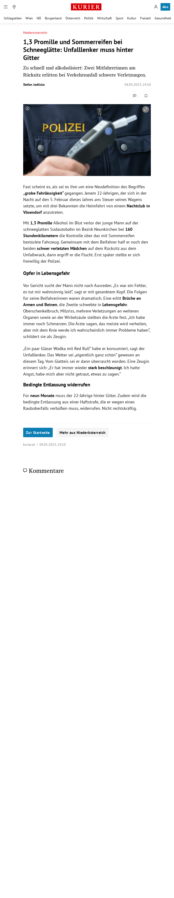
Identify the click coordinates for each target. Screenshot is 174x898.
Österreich (72, 18)
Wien (29, 18)
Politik (88, 18)
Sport (119, 18)
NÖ (39, 18)
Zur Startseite (38, 432)
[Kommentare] (134, 95)
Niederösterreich (35, 33)
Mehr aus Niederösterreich (83, 432)
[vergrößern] (145, 109)
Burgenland (53, 18)
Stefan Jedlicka (34, 84)
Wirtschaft (104, 18)
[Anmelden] (156, 7)
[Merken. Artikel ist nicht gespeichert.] (146, 95)
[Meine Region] (14, 7)
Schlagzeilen (13, 18)
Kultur (131, 18)
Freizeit (145, 18)
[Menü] (5, 7)
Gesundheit (163, 18)
